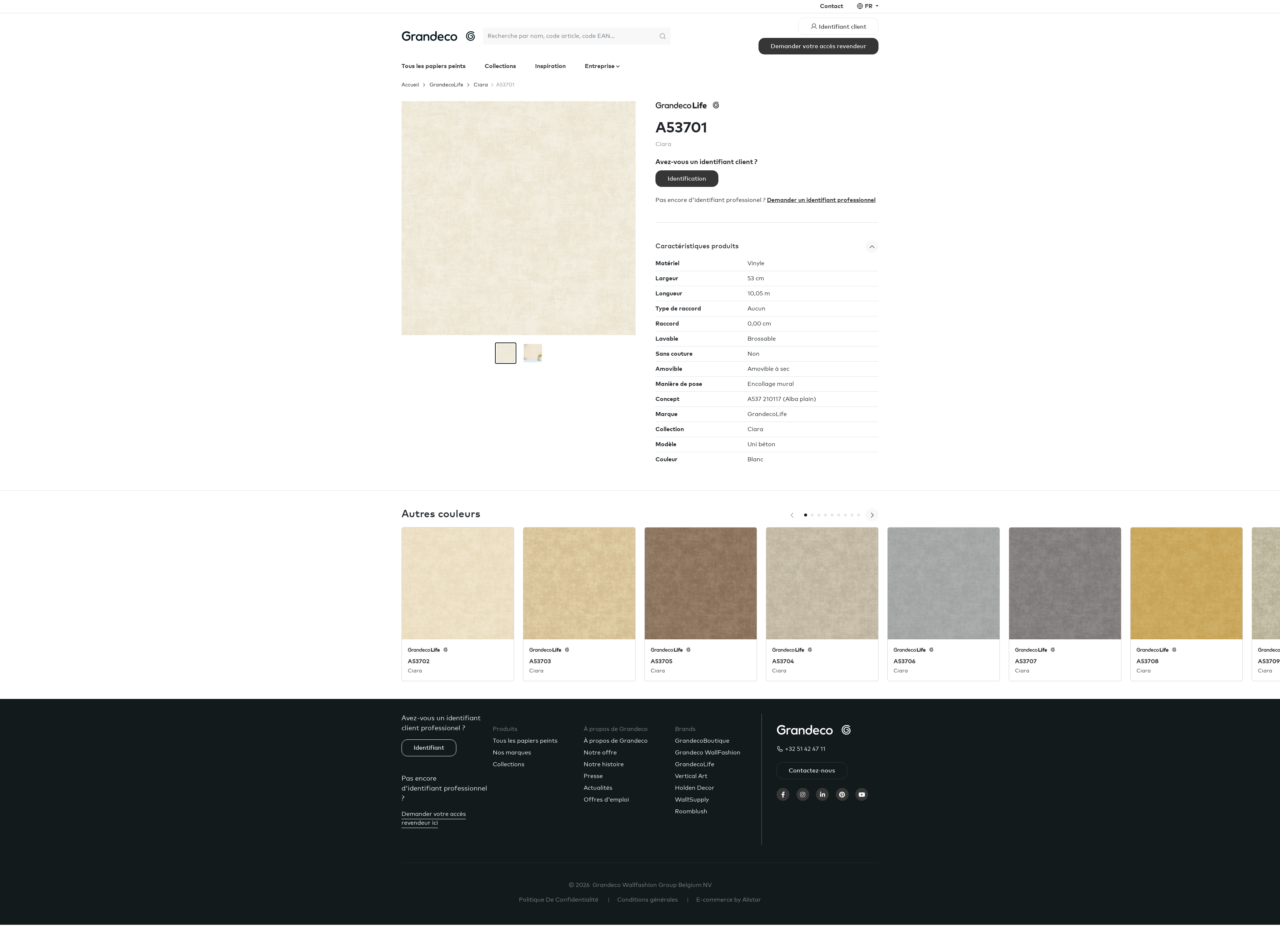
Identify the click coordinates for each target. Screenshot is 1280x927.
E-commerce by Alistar (728, 900)
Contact (831, 6)
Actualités (598, 788)
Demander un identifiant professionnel (821, 200)
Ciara (481, 85)
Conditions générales (647, 900)
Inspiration (550, 66)
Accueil (410, 85)
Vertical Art (691, 776)
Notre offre (600, 753)
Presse (593, 776)
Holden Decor (694, 788)
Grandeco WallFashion (707, 753)
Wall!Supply (692, 800)
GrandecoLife (446, 85)
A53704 (783, 661)
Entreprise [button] (600, 66)
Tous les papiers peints (434, 66)
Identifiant (429, 748)
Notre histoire (604, 764)
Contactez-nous (812, 771)
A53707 (1026, 661)
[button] (766, 246)
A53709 (1269, 661)
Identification (687, 179)
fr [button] (869, 6)
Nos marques (512, 753)
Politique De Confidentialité (558, 900)
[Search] (569, 36)
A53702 (418, 661)
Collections (500, 66)
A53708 (1147, 661)
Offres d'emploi (606, 800)
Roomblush (691, 811)
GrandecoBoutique (702, 741)
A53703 (540, 661)
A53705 (661, 661)
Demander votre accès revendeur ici (434, 818)
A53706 (904, 661)
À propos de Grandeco (616, 741)
